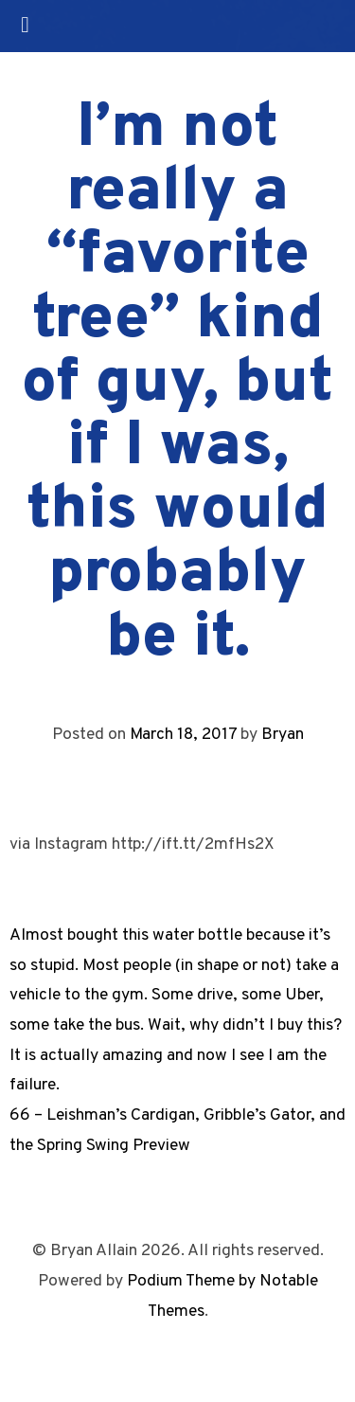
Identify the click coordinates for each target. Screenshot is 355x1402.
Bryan (282, 735)
